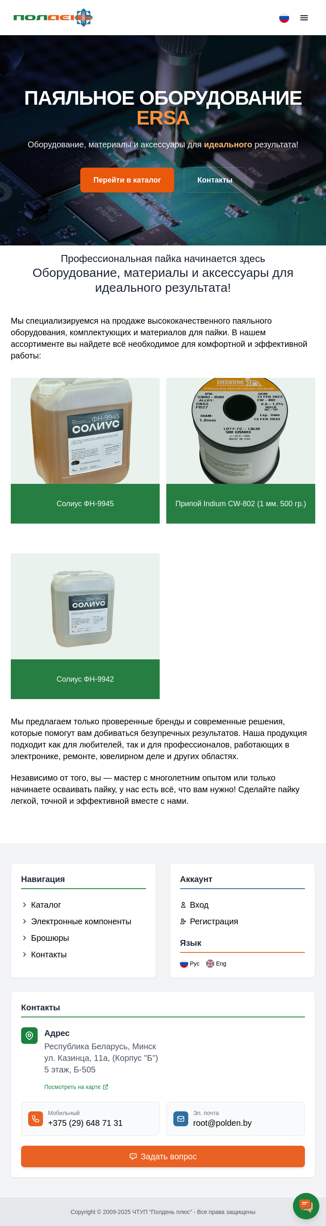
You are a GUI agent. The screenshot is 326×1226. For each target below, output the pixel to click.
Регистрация (209, 921)
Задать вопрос (163, 1156)
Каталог (41, 904)
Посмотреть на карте (76, 1087)
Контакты (215, 180)
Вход (194, 904)
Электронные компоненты (76, 921)
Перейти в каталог (127, 180)
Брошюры (45, 937)
